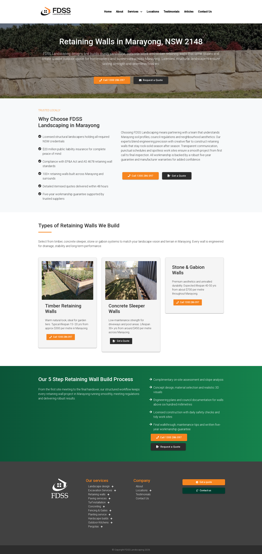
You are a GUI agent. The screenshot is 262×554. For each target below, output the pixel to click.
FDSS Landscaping (134, 549)
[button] (107, 12)
